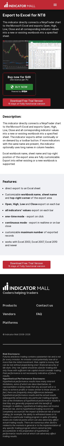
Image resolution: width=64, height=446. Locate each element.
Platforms (10, 322)
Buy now (19, 87)
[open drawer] (55, 4)
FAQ (39, 314)
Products (10, 305)
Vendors (9, 314)
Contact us (44, 305)
